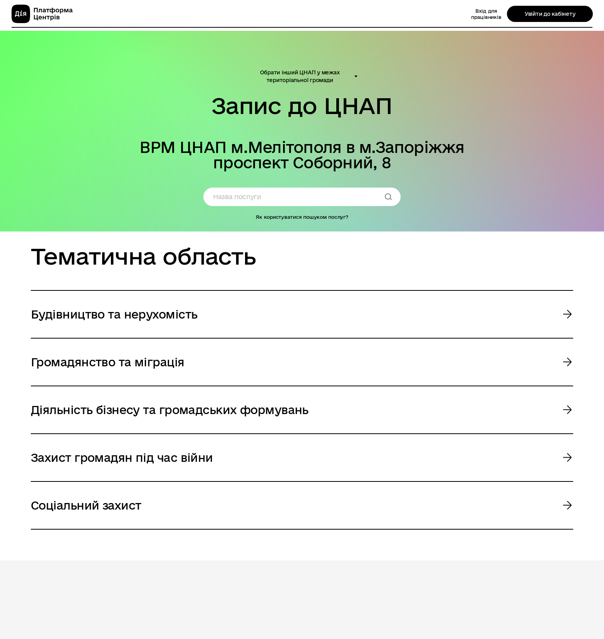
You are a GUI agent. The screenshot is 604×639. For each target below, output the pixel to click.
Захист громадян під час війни (122, 457)
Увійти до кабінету (550, 14)
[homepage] (42, 14)
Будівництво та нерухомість (114, 314)
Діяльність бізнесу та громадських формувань (170, 409)
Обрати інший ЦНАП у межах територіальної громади (300, 76)
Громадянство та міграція (108, 362)
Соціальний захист (86, 505)
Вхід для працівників (486, 14)
